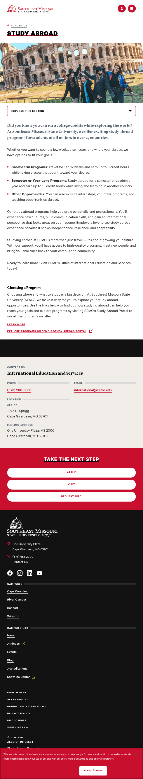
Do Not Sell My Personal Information (54, 770)
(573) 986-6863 (19, 391)
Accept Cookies (93, 770)
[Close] (136, 755)
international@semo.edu (93, 391)
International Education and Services (45, 373)
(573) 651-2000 (22, 557)
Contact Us (20, 562)
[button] (122, 8)
